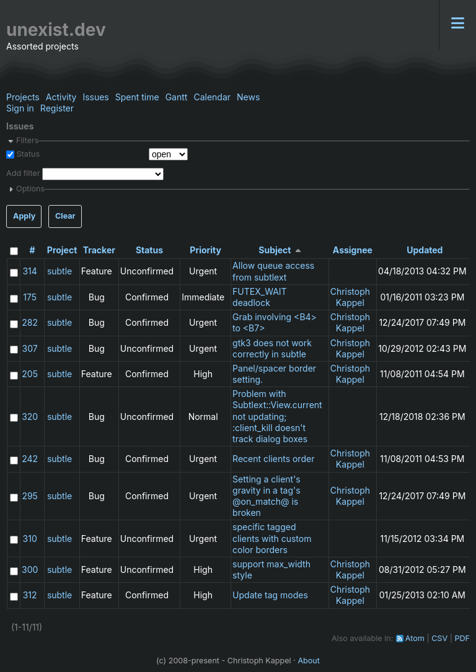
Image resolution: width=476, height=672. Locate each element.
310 (30, 538)
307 (30, 348)
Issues (95, 97)
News (248, 97)
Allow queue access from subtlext (273, 271)
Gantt (176, 97)
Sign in (20, 108)
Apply (24, 215)
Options (30, 188)
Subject (274, 250)
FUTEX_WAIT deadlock (259, 297)
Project (62, 250)
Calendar (212, 97)
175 (30, 297)
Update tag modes (270, 595)
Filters (27, 140)
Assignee (352, 250)
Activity (61, 97)
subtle (59, 271)
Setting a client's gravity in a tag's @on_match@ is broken (266, 496)
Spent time (137, 97)
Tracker (99, 250)
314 (29, 271)
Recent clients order (273, 458)
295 (30, 496)
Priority (205, 250)
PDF (462, 638)
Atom (415, 638)
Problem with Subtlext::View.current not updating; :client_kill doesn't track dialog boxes (277, 416)
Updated (425, 250)
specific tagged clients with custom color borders (271, 537)
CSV (439, 638)
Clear (65, 215)
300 (30, 569)
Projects (23, 97)
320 (30, 416)
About (309, 660)
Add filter (23, 173)
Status (27, 154)
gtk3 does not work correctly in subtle (272, 348)
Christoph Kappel (350, 297)
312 (30, 595)
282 (30, 322)
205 (30, 374)
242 (30, 458)
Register (57, 108)
